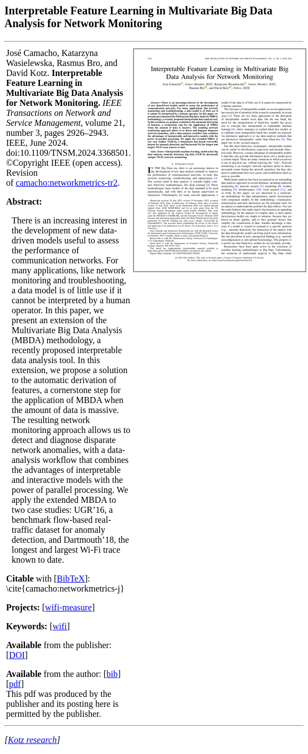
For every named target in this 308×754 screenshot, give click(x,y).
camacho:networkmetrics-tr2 (66, 182)
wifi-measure (68, 607)
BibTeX (71, 578)
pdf (14, 684)
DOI (16, 655)
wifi (60, 626)
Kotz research (32, 740)
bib (111, 674)
